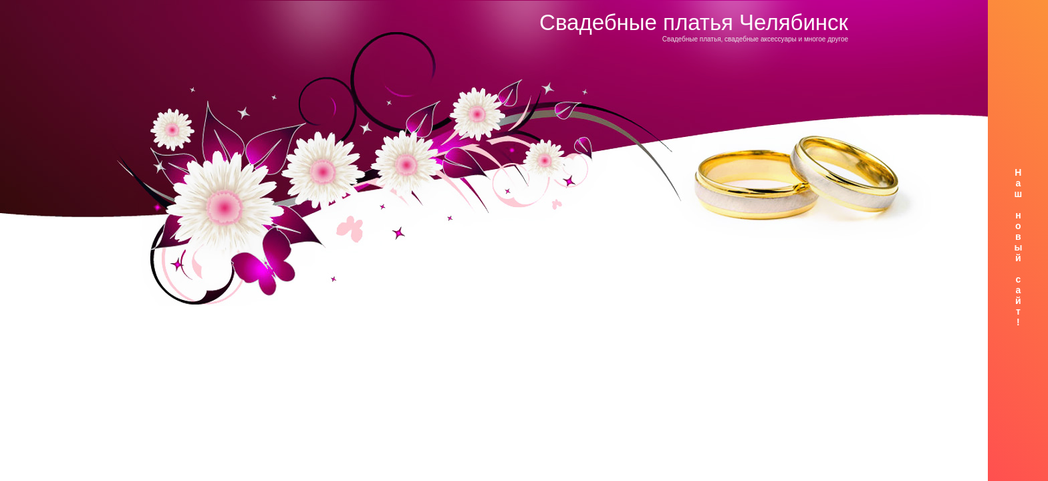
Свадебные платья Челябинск (693, 22)
